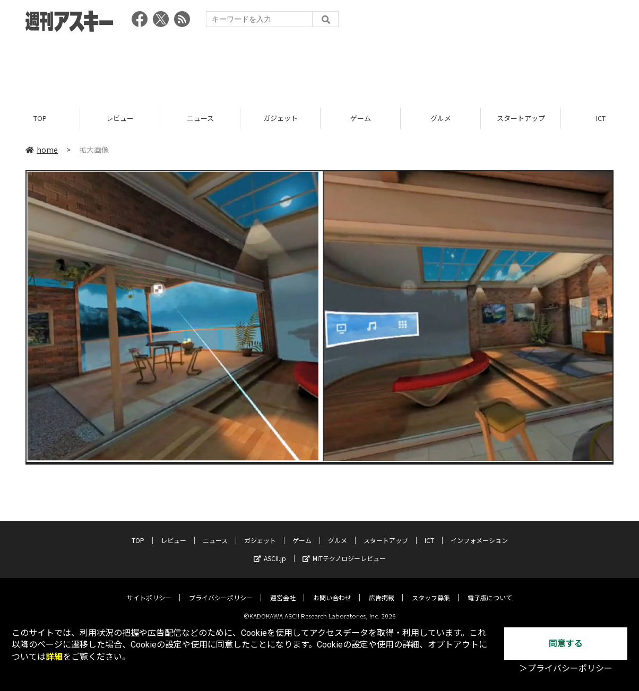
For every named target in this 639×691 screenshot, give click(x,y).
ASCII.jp (270, 549)
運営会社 (283, 588)
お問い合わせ (332, 588)
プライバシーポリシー (221, 588)
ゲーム (360, 118)
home (41, 149)
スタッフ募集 (431, 588)
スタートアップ (521, 118)
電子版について (490, 588)
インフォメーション (479, 531)
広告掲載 (381, 588)
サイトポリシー (149, 588)
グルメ (440, 118)
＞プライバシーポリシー (565, 668)
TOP (40, 118)
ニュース (200, 118)
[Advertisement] (319, 66)
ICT (429, 531)
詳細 (54, 657)
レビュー (120, 118)
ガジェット (280, 118)
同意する (566, 643)
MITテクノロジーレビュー (344, 549)
